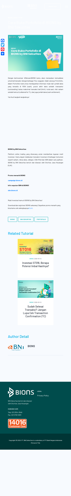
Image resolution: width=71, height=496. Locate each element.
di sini (30, 208)
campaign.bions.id (15, 180)
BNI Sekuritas (25, 219)
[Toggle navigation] (66, 6)
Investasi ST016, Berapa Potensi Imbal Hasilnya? (35, 264)
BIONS (12, 219)
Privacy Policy (43, 395)
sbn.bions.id (13, 190)
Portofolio (41, 219)
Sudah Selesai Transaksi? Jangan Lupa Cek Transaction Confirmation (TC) (35, 311)
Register (53, 6)
